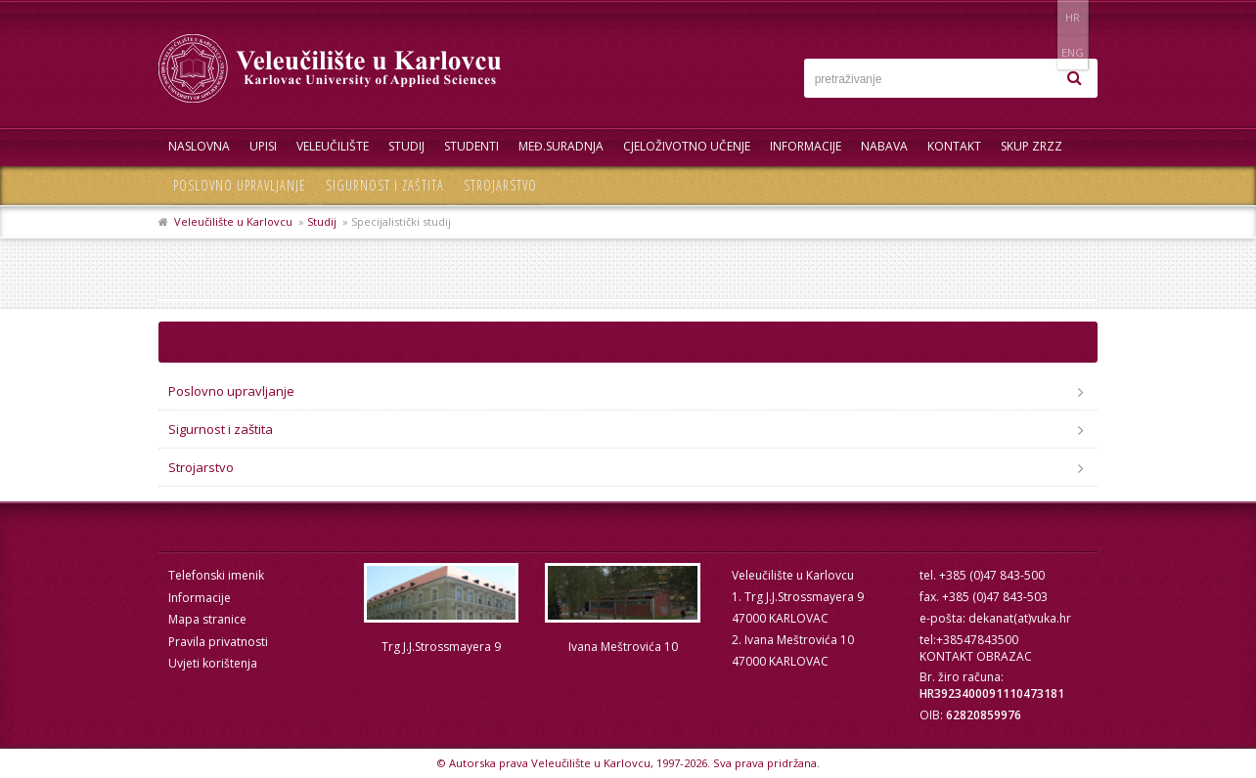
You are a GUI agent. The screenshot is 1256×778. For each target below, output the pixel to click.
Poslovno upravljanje (239, 185)
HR (1037, 17)
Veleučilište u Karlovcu (233, 221)
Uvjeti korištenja (212, 663)
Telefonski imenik (216, 575)
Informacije (805, 146)
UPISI (263, 146)
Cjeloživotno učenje (686, 146)
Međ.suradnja (561, 146)
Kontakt (954, 146)
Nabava (884, 146)
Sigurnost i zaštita (385, 185)
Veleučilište (332, 146)
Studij (406, 146)
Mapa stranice (207, 619)
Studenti (471, 146)
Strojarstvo (500, 185)
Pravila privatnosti (218, 641)
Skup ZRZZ (1031, 146)
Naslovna (199, 146)
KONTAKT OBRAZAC (976, 656)
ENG (1077, 17)
